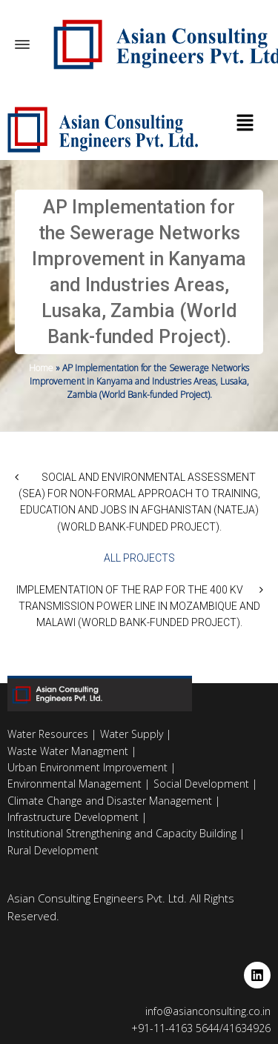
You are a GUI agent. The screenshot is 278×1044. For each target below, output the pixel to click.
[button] (245, 123)
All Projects (139, 558)
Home (41, 368)
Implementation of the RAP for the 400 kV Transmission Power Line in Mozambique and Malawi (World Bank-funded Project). (138, 606)
